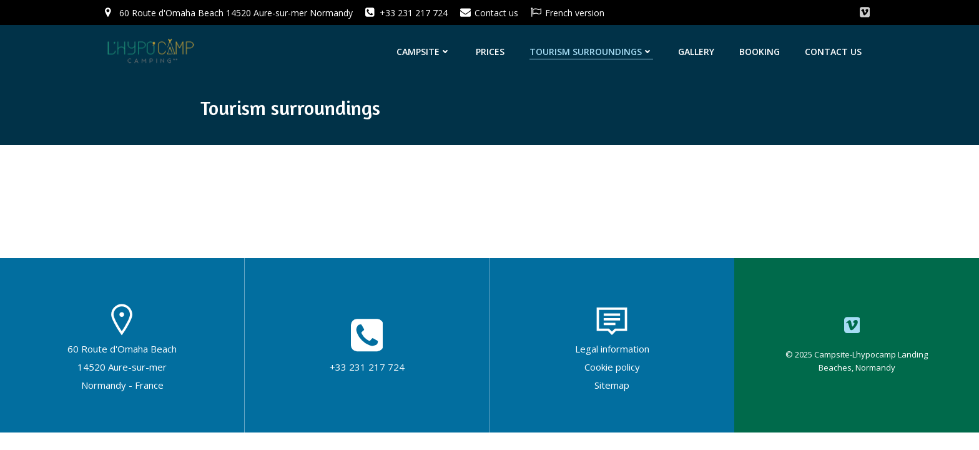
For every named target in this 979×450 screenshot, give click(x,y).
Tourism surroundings (591, 52)
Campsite (423, 52)
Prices (490, 52)
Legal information (612, 348)
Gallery (696, 52)
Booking (759, 52)
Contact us (833, 52)
